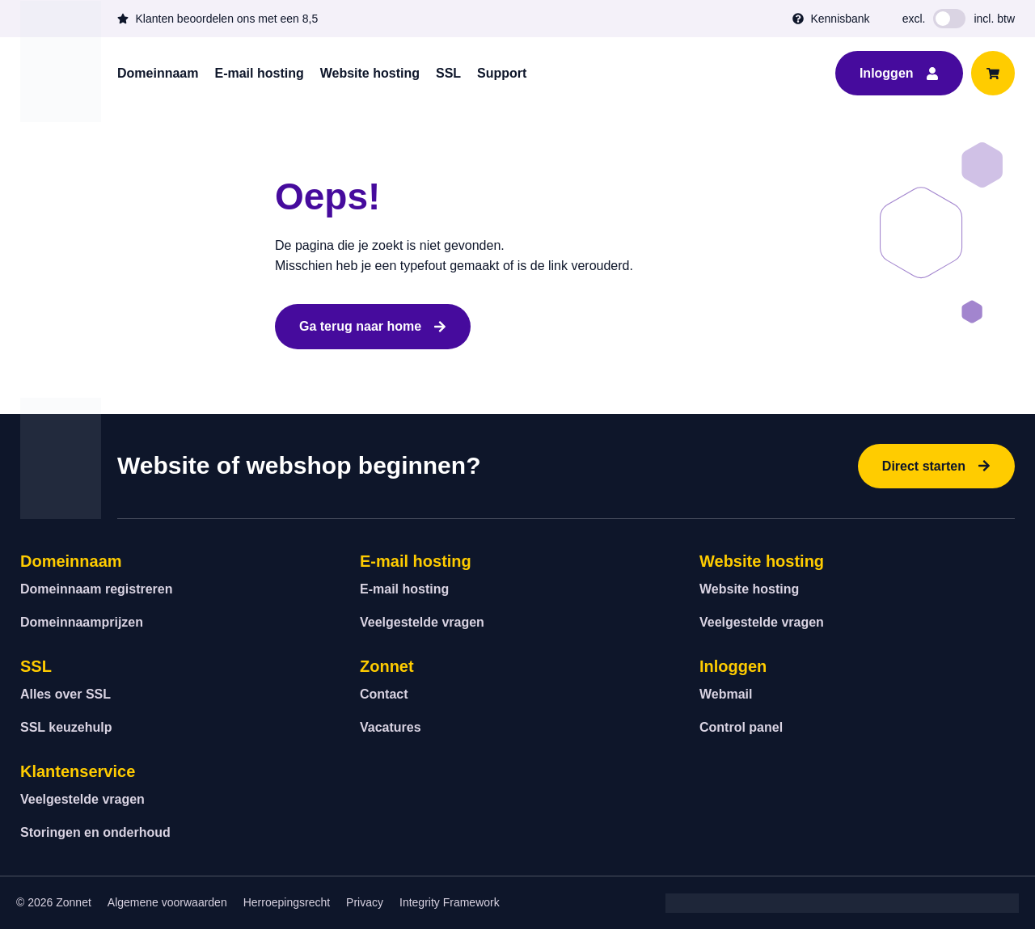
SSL (448, 73)
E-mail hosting (258, 73)
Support (501, 73)
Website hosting (370, 73)
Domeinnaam (157, 73)
